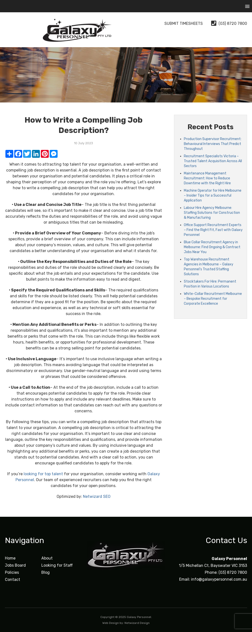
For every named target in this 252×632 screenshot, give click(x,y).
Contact (12, 579)
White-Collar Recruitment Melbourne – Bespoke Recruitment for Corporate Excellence (213, 299)
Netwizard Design (137, 623)
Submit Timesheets (179, 23)
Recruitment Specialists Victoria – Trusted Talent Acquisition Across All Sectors (213, 161)
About (47, 558)
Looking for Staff (57, 565)
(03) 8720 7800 (229, 23)
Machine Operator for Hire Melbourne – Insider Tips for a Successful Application (212, 195)
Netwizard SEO (96, 496)
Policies (12, 572)
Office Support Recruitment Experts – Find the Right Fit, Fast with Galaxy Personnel (213, 230)
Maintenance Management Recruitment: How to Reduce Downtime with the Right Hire (207, 178)
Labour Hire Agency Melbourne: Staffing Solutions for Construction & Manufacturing (212, 213)
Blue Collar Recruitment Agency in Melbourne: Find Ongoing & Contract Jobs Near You (212, 247)
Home (10, 558)
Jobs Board (15, 565)
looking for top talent (43, 474)
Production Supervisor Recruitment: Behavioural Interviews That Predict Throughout (212, 144)
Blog (45, 572)
